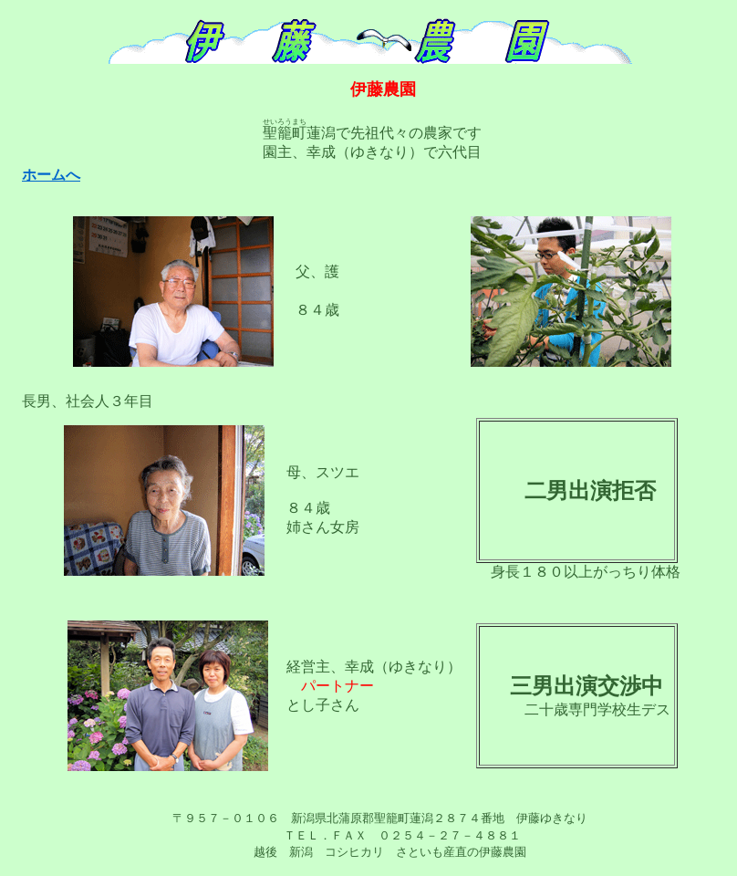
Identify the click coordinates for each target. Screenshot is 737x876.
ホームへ (51, 174)
